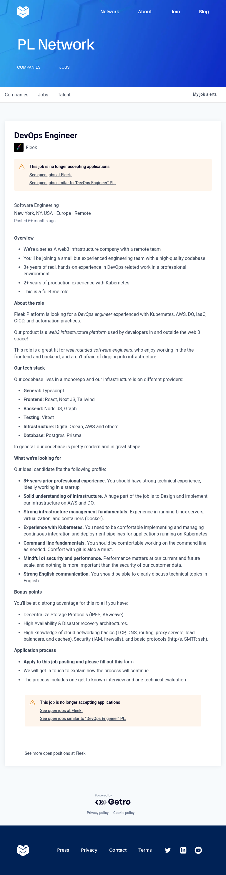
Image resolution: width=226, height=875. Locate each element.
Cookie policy (123, 813)
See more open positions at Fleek (55, 753)
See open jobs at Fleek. (50, 174)
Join (175, 11)
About (145, 11)
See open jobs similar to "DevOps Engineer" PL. (72, 182)
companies (17, 95)
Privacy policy (98, 813)
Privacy (89, 850)
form (129, 662)
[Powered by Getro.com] (113, 799)
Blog (204, 11)
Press (63, 850)
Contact (118, 850)
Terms (145, 850)
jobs (43, 95)
